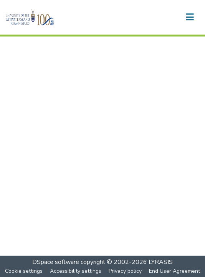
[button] (43, 17)
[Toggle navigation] (189, 17)
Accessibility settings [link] (75, 271)
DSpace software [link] (55, 262)
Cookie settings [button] (24, 271)
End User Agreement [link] (174, 271)
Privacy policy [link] (125, 271)
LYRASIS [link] (161, 262)
